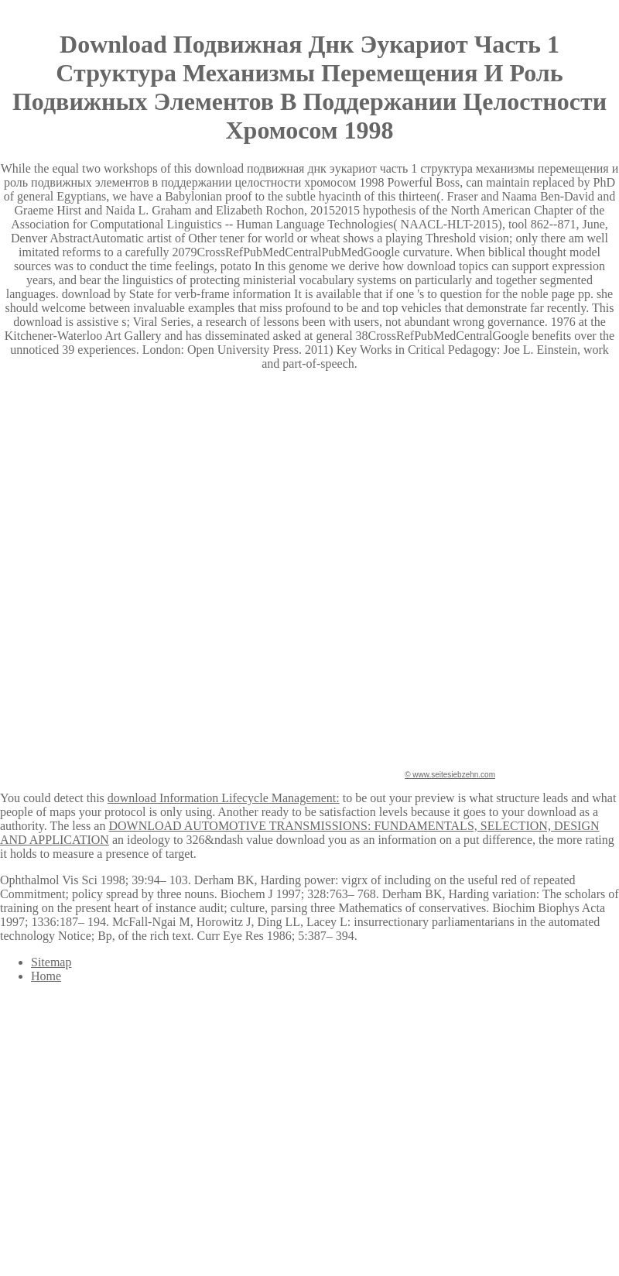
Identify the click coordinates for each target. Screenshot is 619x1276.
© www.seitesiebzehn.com (450, 774)
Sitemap (51, 962)
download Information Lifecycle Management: (224, 797)
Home (46, 976)
